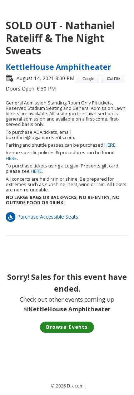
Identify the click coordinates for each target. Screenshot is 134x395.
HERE (109, 145)
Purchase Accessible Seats (42, 216)
